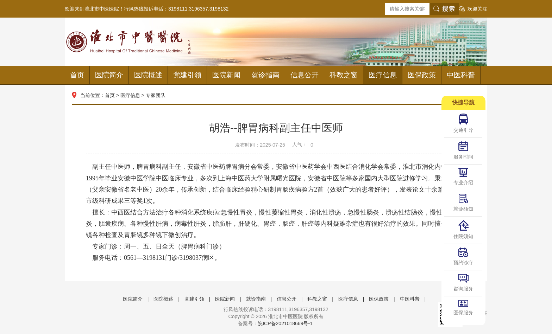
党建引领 (187, 75)
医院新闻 (226, 75)
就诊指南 (265, 75)
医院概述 (148, 75)
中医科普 (461, 75)
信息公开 (304, 75)
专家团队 (155, 95)
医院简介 (109, 75)
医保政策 (422, 75)
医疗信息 (383, 75)
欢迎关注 (477, 9)
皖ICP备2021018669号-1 (285, 323)
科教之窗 (344, 75)
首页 (77, 75)
